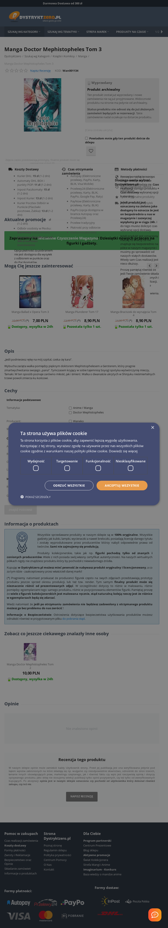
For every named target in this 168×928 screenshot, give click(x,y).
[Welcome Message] (154, 914)
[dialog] (83, 464)
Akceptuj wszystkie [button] (122, 485)
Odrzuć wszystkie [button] (69, 485)
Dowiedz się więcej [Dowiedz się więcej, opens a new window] (123, 451)
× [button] (152, 427)
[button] (35, 497)
